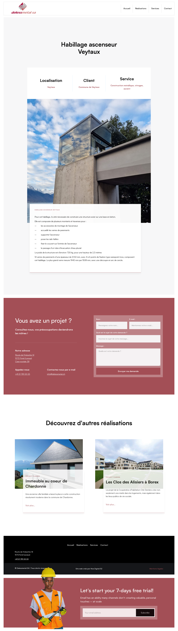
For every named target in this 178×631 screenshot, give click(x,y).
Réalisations (140, 8)
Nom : (96, 319)
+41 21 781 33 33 (24, 374)
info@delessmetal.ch (58, 374)
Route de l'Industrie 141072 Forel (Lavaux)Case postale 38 (26, 358)
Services (155, 8)
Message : (98, 346)
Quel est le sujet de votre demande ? (109, 332)
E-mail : (130, 319)
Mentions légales (156, 569)
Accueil (126, 8)
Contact (168, 8)
